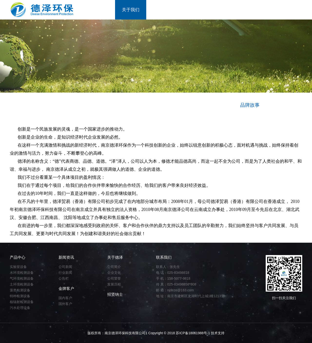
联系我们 (286, 9)
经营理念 (96, 105)
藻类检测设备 (20, 290)
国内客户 (65, 298)
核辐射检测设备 (22, 302)
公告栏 (63, 278)
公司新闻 (65, 267)
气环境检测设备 (22, 278)
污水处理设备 (20, 308)
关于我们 (130, 9)
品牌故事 (250, 105)
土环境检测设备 (22, 284)
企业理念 (173, 105)
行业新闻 (65, 273)
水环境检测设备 (22, 273)
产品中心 (162, 9)
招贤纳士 (255, 9)
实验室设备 (18, 267)
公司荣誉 (114, 278)
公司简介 (114, 267)
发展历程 (114, 284)
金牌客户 (224, 9)
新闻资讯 (193, 9)
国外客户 (65, 304)
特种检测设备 (20, 296)
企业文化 (114, 273)
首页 (103, 9)
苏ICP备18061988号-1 (193, 333)
